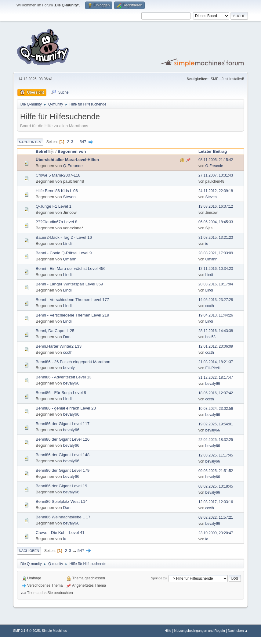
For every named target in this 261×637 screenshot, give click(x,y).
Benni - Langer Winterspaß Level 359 (69, 284)
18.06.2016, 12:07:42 (215, 393)
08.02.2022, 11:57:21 (215, 517)
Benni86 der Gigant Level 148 (62, 455)
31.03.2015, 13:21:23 (215, 237)
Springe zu (159, 578)
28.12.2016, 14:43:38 (215, 331)
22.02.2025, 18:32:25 (215, 440)
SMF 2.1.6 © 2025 (26, 630)
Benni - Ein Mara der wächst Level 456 (71, 268)
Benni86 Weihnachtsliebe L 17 (63, 517)
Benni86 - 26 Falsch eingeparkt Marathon (73, 362)
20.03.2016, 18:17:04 (215, 284)
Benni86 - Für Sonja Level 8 (61, 392)
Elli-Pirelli (212, 368)
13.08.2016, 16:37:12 (215, 206)
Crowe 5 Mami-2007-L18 (58, 175)
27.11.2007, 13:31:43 (215, 175)
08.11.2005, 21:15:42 (215, 160)
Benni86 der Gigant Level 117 (62, 423)
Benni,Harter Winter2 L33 (59, 346)
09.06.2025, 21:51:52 (215, 471)
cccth (209, 306)
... (77, 141)
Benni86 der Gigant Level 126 (62, 439)
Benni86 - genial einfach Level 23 (66, 408)
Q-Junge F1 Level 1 (53, 206)
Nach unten (30, 142)
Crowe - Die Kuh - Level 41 (60, 532)
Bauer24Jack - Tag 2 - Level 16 (64, 237)
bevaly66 (71, 383)
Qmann (69, 259)
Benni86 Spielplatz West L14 (62, 501)
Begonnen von (72, 151)
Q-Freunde (72, 165)
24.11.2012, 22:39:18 (215, 191)
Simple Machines (54, 630)
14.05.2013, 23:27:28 (215, 300)
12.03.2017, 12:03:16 (215, 502)
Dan (66, 337)
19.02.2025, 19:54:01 (215, 424)
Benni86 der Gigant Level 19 (61, 486)
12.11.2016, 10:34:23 (215, 269)
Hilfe (168, 630)
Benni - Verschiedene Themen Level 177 (72, 299)
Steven (69, 197)
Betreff (45, 151)
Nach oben (29, 551)
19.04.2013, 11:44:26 (215, 315)
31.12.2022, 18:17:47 (215, 377)
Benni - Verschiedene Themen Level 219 (72, 315)
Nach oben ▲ (238, 630)
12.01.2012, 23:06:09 (215, 346)
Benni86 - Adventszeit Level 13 (64, 377)
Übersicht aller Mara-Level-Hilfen (67, 159)
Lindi (67, 243)
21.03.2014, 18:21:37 (215, 362)
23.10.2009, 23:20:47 (215, 533)
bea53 (210, 337)
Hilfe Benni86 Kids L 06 (57, 190)
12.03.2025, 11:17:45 (215, 455)
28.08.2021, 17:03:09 (215, 253)
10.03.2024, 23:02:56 (215, 408)
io (206, 244)
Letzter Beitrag (212, 151)
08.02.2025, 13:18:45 (215, 486)
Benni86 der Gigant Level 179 (62, 470)
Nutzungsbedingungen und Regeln (199, 630)
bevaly (69, 367)
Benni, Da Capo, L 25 (55, 330)
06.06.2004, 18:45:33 (215, 222)
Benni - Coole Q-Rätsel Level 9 (64, 253)
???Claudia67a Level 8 (56, 222)
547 (83, 141)
